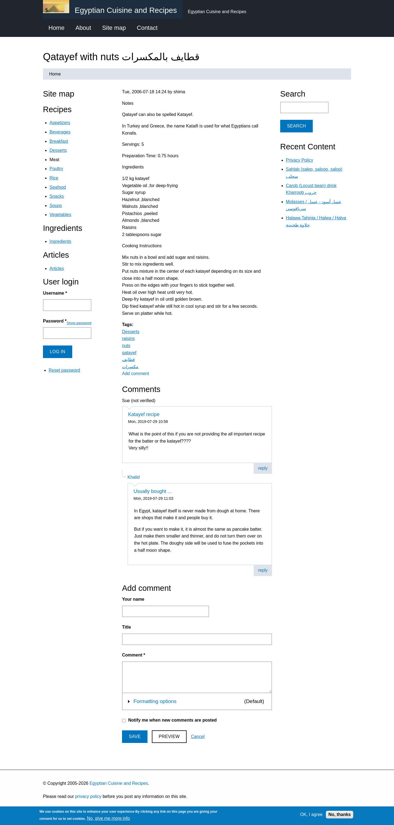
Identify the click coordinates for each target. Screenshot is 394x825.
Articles (57, 268)
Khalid (134, 477)
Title (126, 627)
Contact (147, 27)
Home (56, 27)
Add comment (135, 373)
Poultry (56, 168)
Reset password (64, 370)
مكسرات (130, 366)
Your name (133, 599)
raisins (128, 338)
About (83, 27)
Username (55, 293)
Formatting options (155, 700)
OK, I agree (311, 814)
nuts (126, 345)
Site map (114, 27)
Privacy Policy (299, 160)
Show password (79, 323)
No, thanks (339, 814)
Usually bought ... (153, 491)
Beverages (60, 132)
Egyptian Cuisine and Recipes (118, 783)
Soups (56, 205)
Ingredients (60, 241)
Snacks (57, 196)
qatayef (129, 352)
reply (263, 468)
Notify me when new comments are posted (172, 720)
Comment (133, 655)
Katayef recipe (144, 414)
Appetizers (60, 122)
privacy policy (88, 796)
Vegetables (60, 214)
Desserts (130, 331)
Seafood (58, 187)
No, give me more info (108, 818)
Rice (54, 178)
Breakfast (59, 141)
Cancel (198, 736)
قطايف (128, 359)
